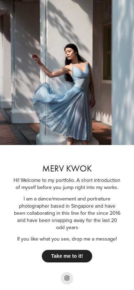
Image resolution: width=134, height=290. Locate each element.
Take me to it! (67, 256)
